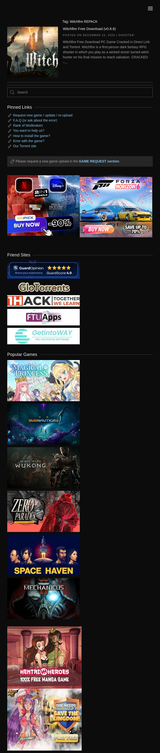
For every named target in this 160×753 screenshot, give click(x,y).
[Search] (80, 92)
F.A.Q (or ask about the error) (35, 120)
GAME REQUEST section (99, 161)
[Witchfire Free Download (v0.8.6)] (32, 52)
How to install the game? (31, 136)
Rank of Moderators (28, 125)
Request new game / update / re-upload (43, 115)
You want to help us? (28, 130)
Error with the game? (28, 141)
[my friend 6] (43, 317)
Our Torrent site (24, 146)
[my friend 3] (43, 300)
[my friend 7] (43, 336)
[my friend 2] (43, 287)
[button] (150, 8)
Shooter (126, 35)
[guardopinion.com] (43, 269)
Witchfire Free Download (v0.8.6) (89, 29)
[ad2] (41, 657)
